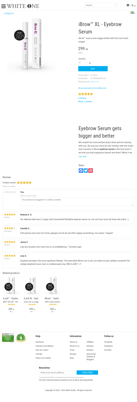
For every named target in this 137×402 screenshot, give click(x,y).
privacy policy (79, 377)
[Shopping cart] (130, 5)
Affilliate (90, 342)
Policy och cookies (43, 358)
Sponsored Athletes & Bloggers (91, 356)
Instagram (108, 346)
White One (95, 81)
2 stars (8, 192)
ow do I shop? (42, 350)
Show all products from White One (92, 88)
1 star (5, 192)
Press (72, 350)
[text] (93, 48)
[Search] (116, 5)
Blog (72, 358)
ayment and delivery (45, 346)
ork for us (75, 346)
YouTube (107, 350)
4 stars (12, 192)
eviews (90, 350)
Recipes (73, 354)
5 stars (15, 192)
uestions (40, 342)
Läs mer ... (83, 156)
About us (73, 342)
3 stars (10, 192)
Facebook (108, 342)
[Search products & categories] (101, 5)
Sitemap (90, 346)
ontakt (39, 354)
